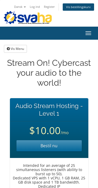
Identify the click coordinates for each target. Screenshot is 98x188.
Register (49, 7)
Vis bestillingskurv (78, 7)
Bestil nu (49, 146)
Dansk (20, 7)
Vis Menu (15, 48)
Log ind (35, 7)
